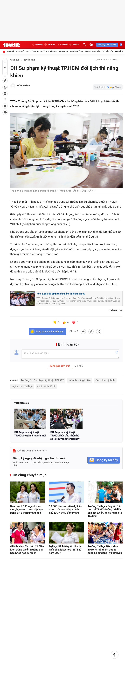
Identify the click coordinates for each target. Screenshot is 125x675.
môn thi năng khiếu (79, 380)
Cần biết (62, 44)
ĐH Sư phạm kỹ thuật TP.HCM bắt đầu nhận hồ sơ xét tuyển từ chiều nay (64, 435)
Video (28, 51)
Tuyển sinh (29, 60)
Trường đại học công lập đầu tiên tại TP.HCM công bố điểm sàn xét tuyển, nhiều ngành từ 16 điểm (105, 511)
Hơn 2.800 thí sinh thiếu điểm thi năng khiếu (60, 293)
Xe (82, 51)
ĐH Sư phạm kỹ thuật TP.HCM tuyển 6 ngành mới (30, 434)
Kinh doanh (64, 51)
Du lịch (87, 51)
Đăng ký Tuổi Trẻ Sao (107, 45)
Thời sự (35, 51)
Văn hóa (109, 51)
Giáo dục (14, 60)
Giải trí (118, 51)
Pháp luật (53, 51)
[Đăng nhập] (91, 45)
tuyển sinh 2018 (46, 386)
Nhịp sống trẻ (98, 51)
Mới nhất (11, 51)
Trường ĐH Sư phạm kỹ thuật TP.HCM (42, 380)
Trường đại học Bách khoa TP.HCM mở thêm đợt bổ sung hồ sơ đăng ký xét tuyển (105, 549)
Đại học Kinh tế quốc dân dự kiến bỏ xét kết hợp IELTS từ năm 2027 (65, 549)
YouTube (49, 44)
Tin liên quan (21, 403)
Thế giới (43, 51)
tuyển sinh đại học (22, 386)
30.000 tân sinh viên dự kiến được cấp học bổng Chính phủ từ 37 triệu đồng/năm (65, 509)
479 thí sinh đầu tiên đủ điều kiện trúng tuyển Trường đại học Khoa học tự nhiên (27, 549)
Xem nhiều (20, 51)
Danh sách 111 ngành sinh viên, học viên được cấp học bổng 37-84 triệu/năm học (26, 509)
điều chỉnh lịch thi (105, 380)
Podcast (37, 44)
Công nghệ (75, 51)
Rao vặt (74, 44)
